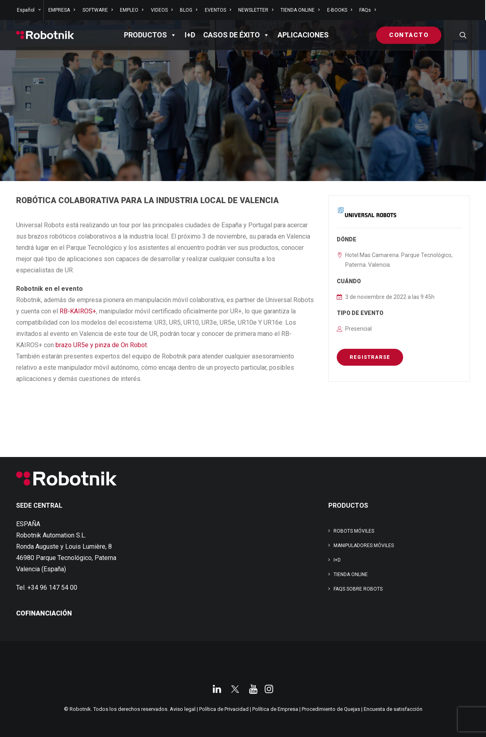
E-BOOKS (339, 10)
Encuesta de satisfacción (393, 709)
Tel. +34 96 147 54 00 (46, 587)
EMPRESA (61, 10)
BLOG (188, 10)
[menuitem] (29, 10)
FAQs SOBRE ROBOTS (358, 589)
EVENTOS (218, 10)
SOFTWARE (97, 10)
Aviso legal (183, 709)
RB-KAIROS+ (78, 311)
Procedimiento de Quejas (331, 709)
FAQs (367, 10)
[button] (463, 35)
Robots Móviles (354, 531)
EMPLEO (131, 10)
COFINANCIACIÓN (44, 613)
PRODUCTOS (150, 35)
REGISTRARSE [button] (370, 357)
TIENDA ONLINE (299, 10)
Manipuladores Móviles (364, 545)
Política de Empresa (275, 709)
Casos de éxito (236, 35)
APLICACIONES (303, 35)
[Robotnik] (45, 35)
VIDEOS (162, 10)
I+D (190, 35)
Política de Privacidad (224, 709)
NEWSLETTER (255, 10)
